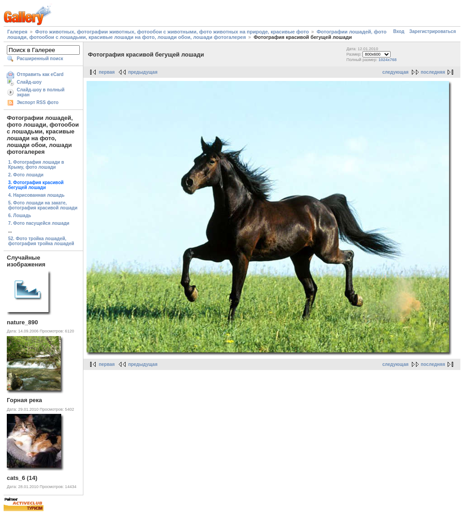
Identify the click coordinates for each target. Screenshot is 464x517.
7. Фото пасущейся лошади (38, 223)
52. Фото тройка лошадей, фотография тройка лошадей (41, 241)
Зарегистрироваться (432, 31)
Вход (399, 31)
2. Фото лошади (26, 174)
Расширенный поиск (40, 58)
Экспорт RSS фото (37, 102)
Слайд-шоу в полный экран (41, 92)
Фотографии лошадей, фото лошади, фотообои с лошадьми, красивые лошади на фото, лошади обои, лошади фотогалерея (197, 34)
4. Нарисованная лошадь (36, 195)
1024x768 (387, 59)
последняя (433, 72)
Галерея (17, 31)
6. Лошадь (19, 215)
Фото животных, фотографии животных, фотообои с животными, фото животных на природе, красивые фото (172, 31)
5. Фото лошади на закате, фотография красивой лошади (42, 205)
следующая (395, 72)
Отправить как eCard (40, 74)
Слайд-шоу (29, 82)
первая (107, 72)
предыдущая (143, 72)
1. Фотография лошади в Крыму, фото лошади (36, 165)
